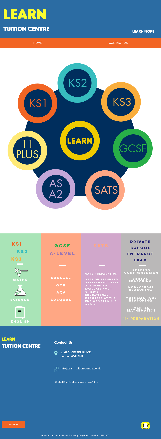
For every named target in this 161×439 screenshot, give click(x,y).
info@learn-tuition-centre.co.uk (81, 368)
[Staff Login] (13, 424)
